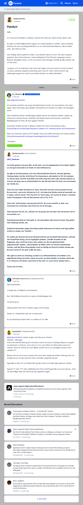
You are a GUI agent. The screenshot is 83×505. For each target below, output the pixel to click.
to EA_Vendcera (30, 153)
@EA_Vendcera (13, 159)
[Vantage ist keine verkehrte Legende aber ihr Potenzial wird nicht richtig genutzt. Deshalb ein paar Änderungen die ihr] (44, 468)
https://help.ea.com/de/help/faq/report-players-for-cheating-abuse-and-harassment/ (41, 128)
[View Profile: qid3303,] (9, 482)
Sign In (75, 3)
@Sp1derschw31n (18, 100)
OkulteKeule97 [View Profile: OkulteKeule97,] (18, 455)
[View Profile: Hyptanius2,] (9, 332)
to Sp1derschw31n (37, 279)
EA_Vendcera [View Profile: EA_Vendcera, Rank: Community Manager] (17, 94)
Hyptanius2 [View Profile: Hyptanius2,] (16, 331)
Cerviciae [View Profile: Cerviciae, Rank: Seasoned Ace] (15, 279)
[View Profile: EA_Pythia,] (9, 431)
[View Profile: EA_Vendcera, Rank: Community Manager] (9, 95)
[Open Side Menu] (5, 3)
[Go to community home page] (15, 3)
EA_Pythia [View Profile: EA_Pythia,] (16, 437)
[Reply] (72, 79)
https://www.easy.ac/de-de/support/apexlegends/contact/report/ (33, 136)
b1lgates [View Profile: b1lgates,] (16, 421)
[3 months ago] (24, 421)
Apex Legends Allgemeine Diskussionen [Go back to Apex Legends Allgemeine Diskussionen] (17, 9)
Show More (41, 499)
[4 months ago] (24, 491)
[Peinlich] (26, 97)
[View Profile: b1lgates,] (9, 413)
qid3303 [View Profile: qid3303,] (16, 491)
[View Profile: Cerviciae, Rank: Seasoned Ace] (9, 280)
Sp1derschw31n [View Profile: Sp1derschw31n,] (19, 19)
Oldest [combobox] (75, 88)
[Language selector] (52, 3)
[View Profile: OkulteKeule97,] (9, 446)
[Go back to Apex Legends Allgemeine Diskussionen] (45, 386)
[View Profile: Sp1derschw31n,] (9, 20)
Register (68, 3)
